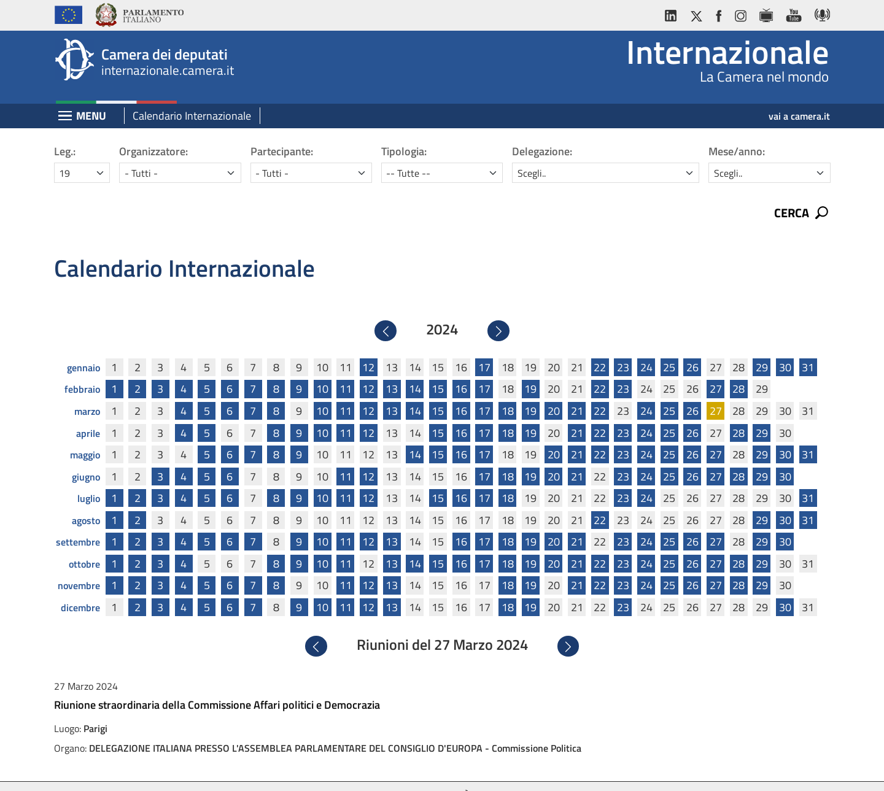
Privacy (387, 771)
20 (554, 387)
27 (716, 366)
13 (392, 366)
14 (415, 366)
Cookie (493, 771)
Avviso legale (332, 771)
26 (692, 344)
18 (508, 387)
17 (484, 344)
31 (808, 344)
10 (322, 366)
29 (762, 344)
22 (600, 344)
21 (577, 387)
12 (368, 344)
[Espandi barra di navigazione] (65, 117)
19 (530, 366)
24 (646, 344)
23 (623, 344)
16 (461, 366)
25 (669, 344)
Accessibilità (441, 771)
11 (345, 366)
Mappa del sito (548, 771)
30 (785, 344)
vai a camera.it (799, 116)
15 (438, 366)
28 (738, 366)
